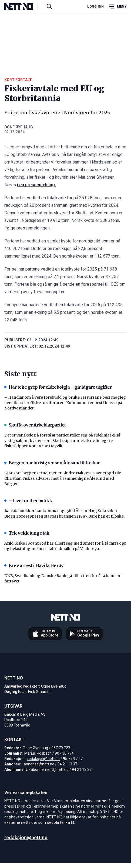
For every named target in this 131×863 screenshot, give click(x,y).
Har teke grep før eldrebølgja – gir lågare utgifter (58, 387)
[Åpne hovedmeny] (117, 6)
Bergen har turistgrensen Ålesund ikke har (52, 462)
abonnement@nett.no (50, 769)
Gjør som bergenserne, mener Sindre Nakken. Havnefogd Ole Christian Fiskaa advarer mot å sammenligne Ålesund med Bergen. (62, 478)
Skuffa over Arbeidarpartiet (35, 425)
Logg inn (95, 6)
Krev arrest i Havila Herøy (33, 565)
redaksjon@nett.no (43, 759)
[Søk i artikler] (49, 6)
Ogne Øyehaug (18, 127)
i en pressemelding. (36, 184)
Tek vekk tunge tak (27, 533)
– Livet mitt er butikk (28, 500)
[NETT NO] (23, 6)
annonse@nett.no (39, 764)
